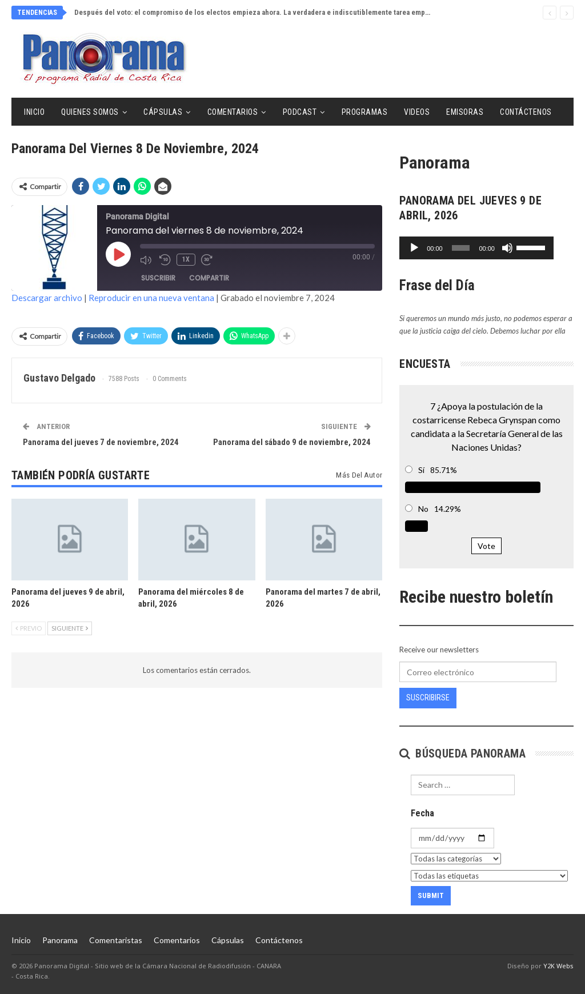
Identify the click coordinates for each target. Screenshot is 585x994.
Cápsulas (162, 112)
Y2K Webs (558, 965)
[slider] (471, 248)
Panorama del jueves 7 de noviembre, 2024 (101, 442)
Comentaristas (115, 940)
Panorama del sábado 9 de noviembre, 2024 (292, 442)
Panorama (60, 940)
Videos (417, 112)
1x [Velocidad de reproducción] (186, 259)
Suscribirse (428, 697)
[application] (486, 248)
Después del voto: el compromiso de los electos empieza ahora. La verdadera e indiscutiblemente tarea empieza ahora (266, 12)
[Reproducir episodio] (118, 254)
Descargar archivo (46, 297)
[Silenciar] (526, 248)
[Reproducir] (414, 248)
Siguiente (69, 628)
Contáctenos (526, 112)
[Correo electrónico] (477, 672)
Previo (28, 628)
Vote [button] (486, 546)
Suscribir (158, 278)
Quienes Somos (90, 112)
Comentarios (232, 112)
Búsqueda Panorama (462, 753)
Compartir (209, 278)
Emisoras (464, 112)
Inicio (34, 112)
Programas (365, 112)
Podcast (300, 112)
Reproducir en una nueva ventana (151, 297)
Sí (421, 470)
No (423, 509)
